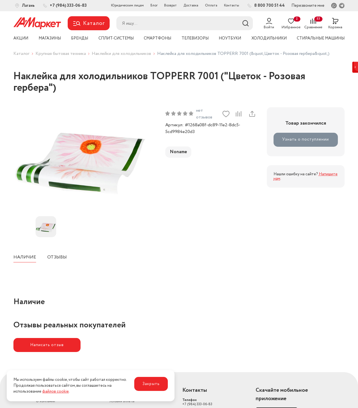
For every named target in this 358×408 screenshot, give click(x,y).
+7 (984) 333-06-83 (197, 402)
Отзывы (57, 257)
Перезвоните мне (307, 6)
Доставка (190, 5)
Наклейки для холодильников (121, 53)
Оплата (211, 5)
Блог (153, 5)
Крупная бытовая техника (61, 53)
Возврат (170, 5)
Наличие (24, 257)
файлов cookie (55, 391)
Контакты (231, 5)
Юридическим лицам (127, 5)
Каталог (21, 53)
